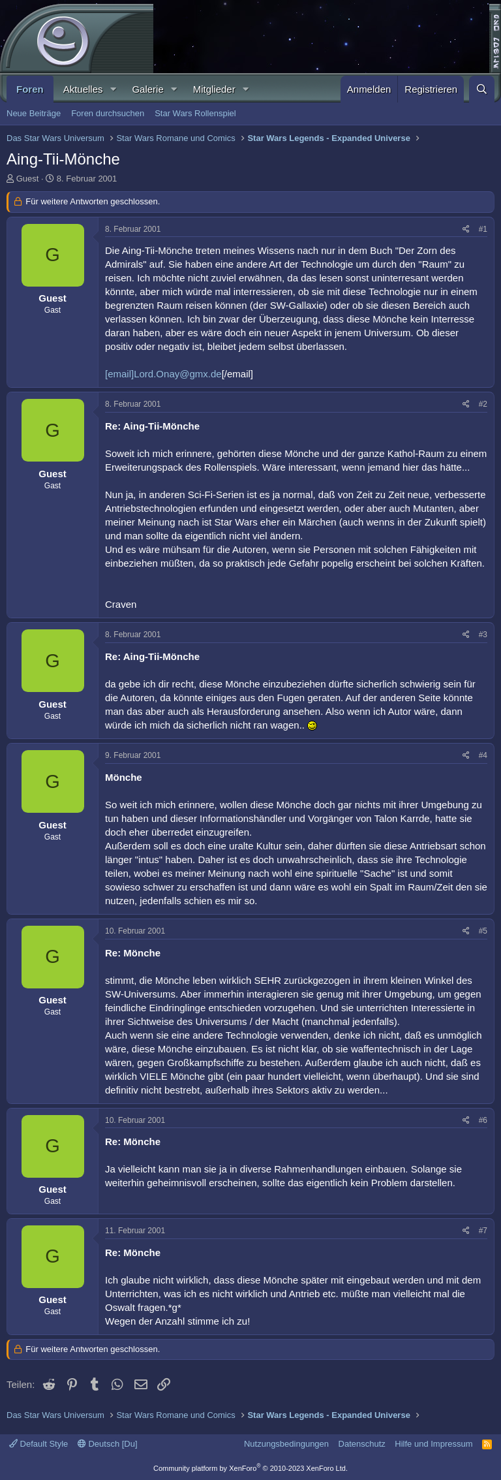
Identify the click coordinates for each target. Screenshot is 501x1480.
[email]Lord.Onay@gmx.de (163, 373)
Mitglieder (214, 89)
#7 (483, 1230)
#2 (483, 404)
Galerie (147, 89)
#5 (483, 931)
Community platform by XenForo (250, 1468)
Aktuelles (83, 89)
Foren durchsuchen (107, 113)
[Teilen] (466, 229)
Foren (30, 89)
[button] (113, 89)
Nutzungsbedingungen (286, 1444)
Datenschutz (362, 1444)
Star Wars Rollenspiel (195, 113)
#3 (483, 634)
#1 (483, 229)
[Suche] (481, 89)
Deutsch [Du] (108, 1444)
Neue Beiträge (34, 113)
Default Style (38, 1444)
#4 (483, 755)
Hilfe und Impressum (433, 1444)
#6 (483, 1120)
